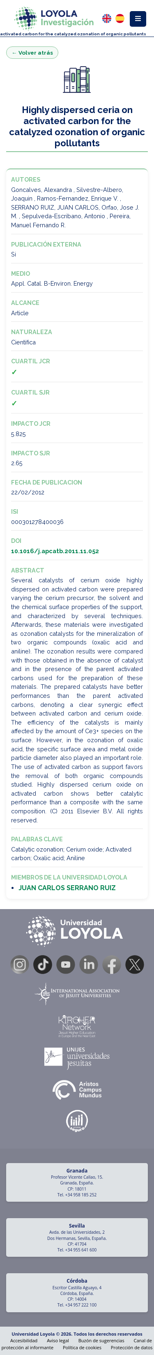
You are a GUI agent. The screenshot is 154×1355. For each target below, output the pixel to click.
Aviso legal (58, 1340)
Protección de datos (132, 1347)
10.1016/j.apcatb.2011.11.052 (55, 550)
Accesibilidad (23, 1340)
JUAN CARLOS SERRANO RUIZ (67, 888)
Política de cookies (82, 1347)
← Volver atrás (32, 52)
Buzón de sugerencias (101, 1340)
